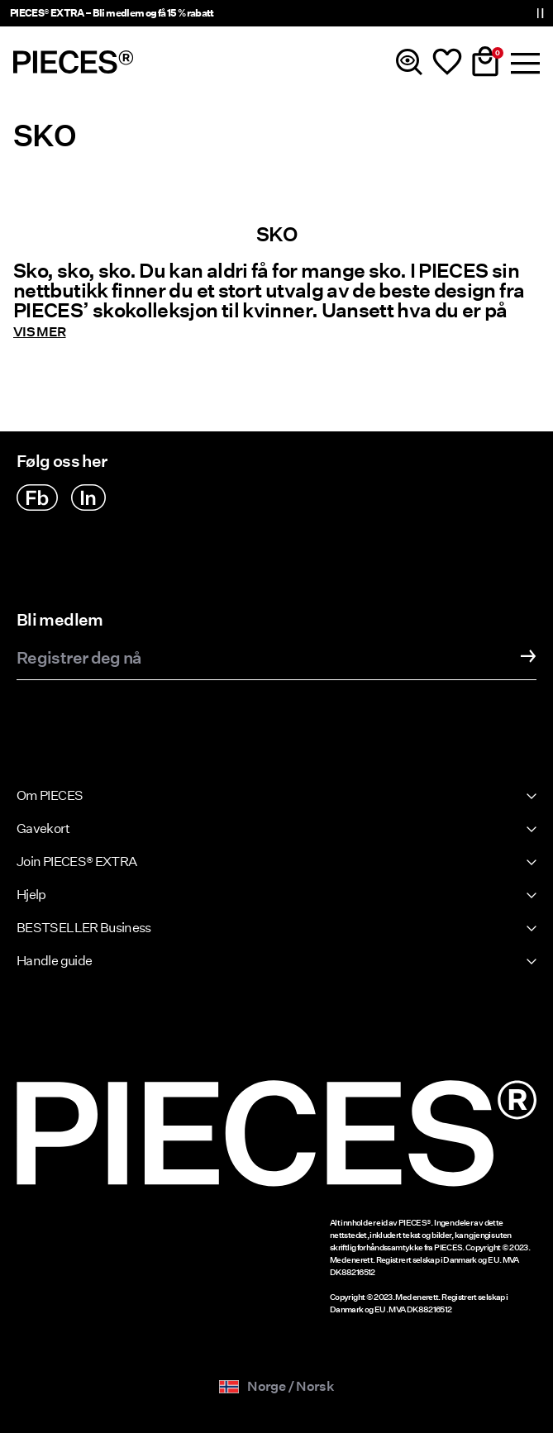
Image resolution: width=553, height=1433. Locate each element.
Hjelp (31, 894)
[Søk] (409, 62)
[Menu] (523, 62)
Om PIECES (50, 795)
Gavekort (43, 828)
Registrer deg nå (79, 659)
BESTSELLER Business (84, 927)
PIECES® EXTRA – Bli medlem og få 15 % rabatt (112, 13)
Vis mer (39, 332)
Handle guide (54, 961)
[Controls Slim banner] (540, 13)
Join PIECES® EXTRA (76, 861)
